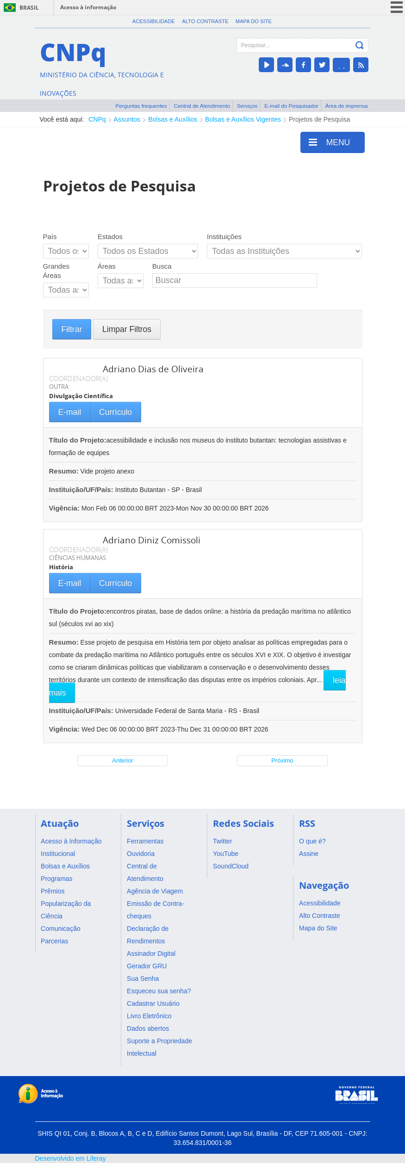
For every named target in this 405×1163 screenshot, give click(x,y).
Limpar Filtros (126, 329)
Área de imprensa (346, 106)
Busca (162, 266)
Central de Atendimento (202, 106)
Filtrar (72, 329)
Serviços (247, 106)
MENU (329, 142)
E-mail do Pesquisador (291, 106)
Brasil (29, 8)
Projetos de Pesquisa (319, 119)
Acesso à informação (88, 7)
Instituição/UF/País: (82, 489)
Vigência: (65, 508)
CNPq (97, 119)
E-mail (69, 412)
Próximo (282, 760)
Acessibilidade (153, 21)
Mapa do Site (254, 21)
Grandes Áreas (56, 270)
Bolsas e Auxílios (172, 119)
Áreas (107, 266)
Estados (110, 236)
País (50, 236)
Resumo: (64, 471)
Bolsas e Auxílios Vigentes (243, 119)
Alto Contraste (205, 21)
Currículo (115, 412)
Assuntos (127, 119)
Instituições (224, 236)
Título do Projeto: (77, 440)
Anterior (122, 760)
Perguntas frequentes (141, 106)
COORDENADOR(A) (78, 378)
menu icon (397, 7)
